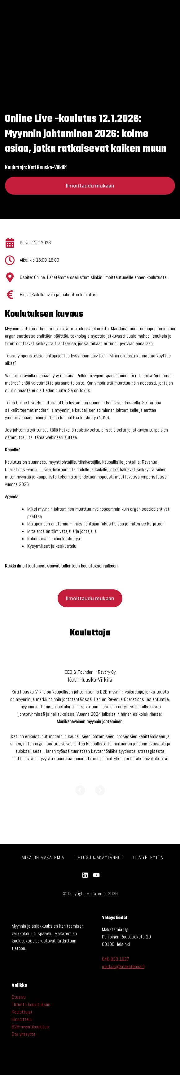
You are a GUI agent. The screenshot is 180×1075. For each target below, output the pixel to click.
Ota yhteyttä (148, 857)
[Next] (100, 796)
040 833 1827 (115, 959)
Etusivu (19, 997)
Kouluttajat (22, 1012)
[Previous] (80, 796)
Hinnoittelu (22, 1019)
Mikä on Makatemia (43, 857)
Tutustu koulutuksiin (31, 1004)
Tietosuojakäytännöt (98, 857)
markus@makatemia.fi (123, 966)
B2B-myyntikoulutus (30, 1026)
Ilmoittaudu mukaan (90, 185)
